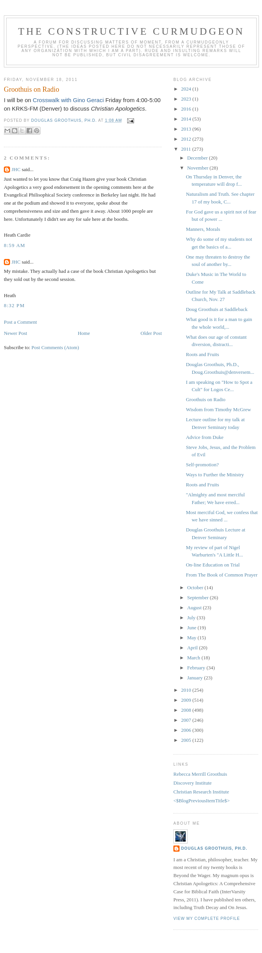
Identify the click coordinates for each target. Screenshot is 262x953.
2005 (186, 740)
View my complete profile (206, 918)
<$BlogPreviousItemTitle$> (201, 800)
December (198, 158)
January (195, 678)
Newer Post (15, 333)
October (196, 587)
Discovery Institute (192, 783)
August (195, 607)
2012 (186, 139)
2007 (186, 720)
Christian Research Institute (201, 792)
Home (84, 333)
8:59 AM (14, 245)
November (198, 168)
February (197, 668)
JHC (16, 169)
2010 (186, 690)
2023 (186, 99)
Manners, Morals (203, 229)
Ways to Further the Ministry (215, 474)
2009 (186, 700)
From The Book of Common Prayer (221, 575)
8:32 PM (14, 305)
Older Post (151, 333)
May (192, 637)
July (192, 617)
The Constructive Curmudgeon (131, 31)
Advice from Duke (204, 437)
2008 (186, 710)
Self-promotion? (202, 464)
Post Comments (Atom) (55, 347)
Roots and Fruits (202, 354)
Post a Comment (20, 322)
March (194, 658)
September (198, 597)
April (193, 647)
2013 (186, 129)
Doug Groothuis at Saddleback (216, 309)
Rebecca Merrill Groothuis (200, 774)
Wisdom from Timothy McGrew (218, 409)
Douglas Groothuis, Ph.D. (214, 848)
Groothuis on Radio (205, 399)
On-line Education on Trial (213, 565)
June (192, 627)
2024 (186, 89)
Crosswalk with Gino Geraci (69, 100)
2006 (186, 730)
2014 (186, 119)
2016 (186, 109)
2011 (186, 149)
